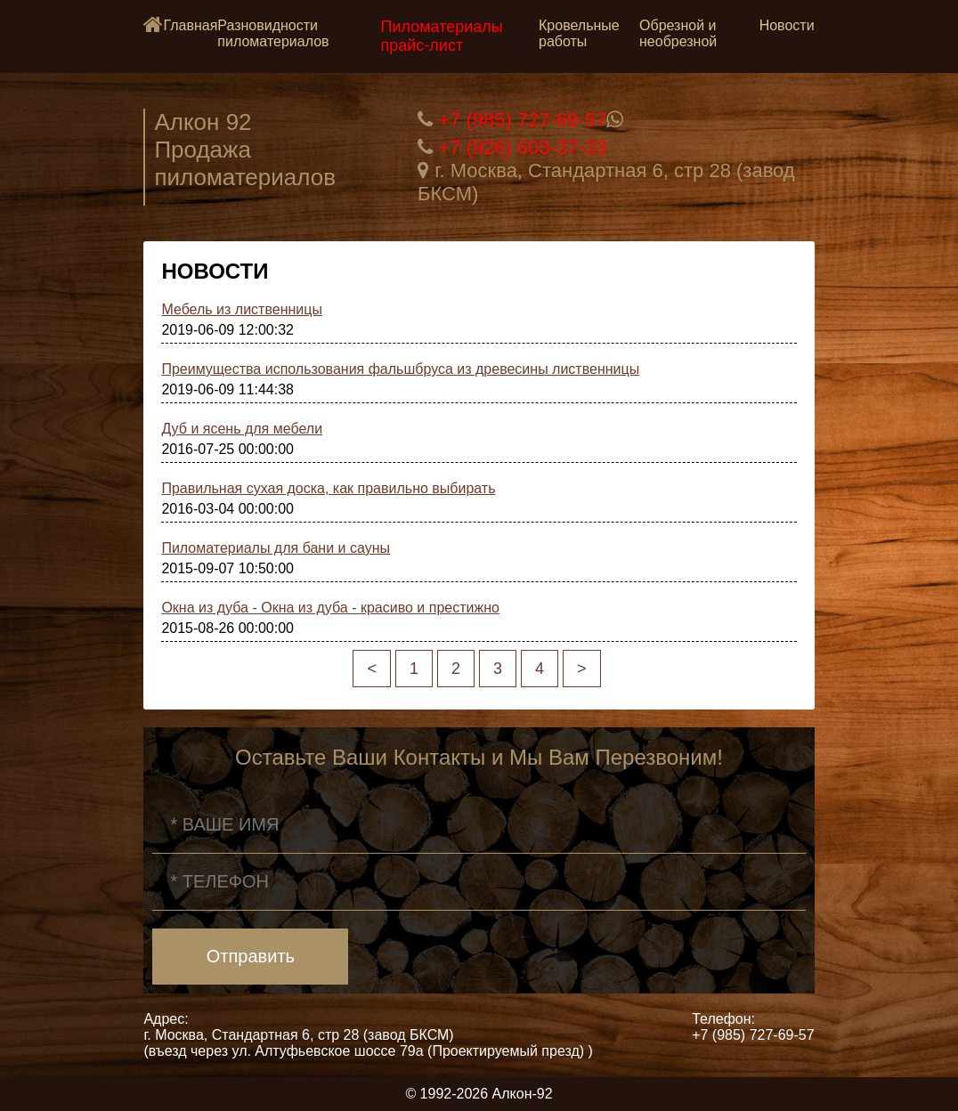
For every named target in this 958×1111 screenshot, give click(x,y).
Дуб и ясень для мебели (241, 428)
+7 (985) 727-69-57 (522, 120)
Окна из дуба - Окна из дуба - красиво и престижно (330, 607)
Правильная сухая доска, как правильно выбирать (328, 488)
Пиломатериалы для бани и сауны (275, 548)
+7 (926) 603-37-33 (522, 147)
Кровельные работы (579, 33)
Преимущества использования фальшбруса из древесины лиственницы (400, 369)
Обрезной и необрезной (678, 33)
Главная (190, 25)
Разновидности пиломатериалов (273, 33)
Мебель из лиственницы (241, 309)
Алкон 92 (202, 122)
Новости (787, 25)
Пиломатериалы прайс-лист (442, 36)
